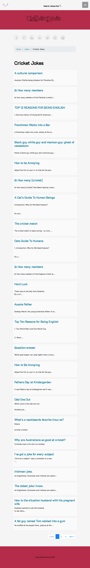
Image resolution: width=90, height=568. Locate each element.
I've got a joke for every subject (34, 454)
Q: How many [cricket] (28, 180)
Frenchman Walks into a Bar (32, 125)
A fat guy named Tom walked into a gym (39, 521)
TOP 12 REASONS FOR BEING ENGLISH (39, 107)
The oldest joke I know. (28, 486)
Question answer (24, 347)
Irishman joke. (23, 471)
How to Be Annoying (27, 365)
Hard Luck (21, 284)
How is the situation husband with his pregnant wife (44, 502)
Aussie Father (23, 304)
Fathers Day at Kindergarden (32, 382)
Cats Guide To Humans (28, 241)
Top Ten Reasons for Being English (36, 321)
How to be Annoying (26, 163)
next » (71, 536)
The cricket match (25, 223)
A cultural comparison (28, 73)
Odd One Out (22, 399)
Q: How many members (28, 90)
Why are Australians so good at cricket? (39, 440)
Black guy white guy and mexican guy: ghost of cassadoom (44, 144)
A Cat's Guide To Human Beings (34, 197)
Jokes (26, 49)
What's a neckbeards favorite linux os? (39, 420)
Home (18, 49)
